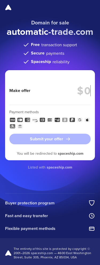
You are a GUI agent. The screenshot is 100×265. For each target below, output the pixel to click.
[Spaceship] (8, 7)
